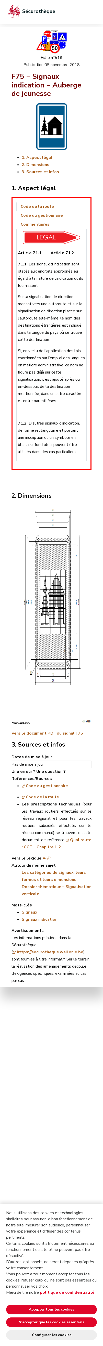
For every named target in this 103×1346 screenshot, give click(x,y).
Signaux (29, 912)
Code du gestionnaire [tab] (42, 215)
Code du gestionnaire (47, 786)
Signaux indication (40, 919)
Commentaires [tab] (35, 224)
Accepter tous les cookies (51, 1309)
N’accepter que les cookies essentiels (51, 1322)
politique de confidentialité (67, 1292)
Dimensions (37, 165)
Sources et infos (42, 172)
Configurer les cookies (51, 1334)
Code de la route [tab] (37, 206)
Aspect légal (39, 157)
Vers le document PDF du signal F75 (47, 733)
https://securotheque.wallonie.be (50, 952)
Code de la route (42, 797)
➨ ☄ (47, 858)
